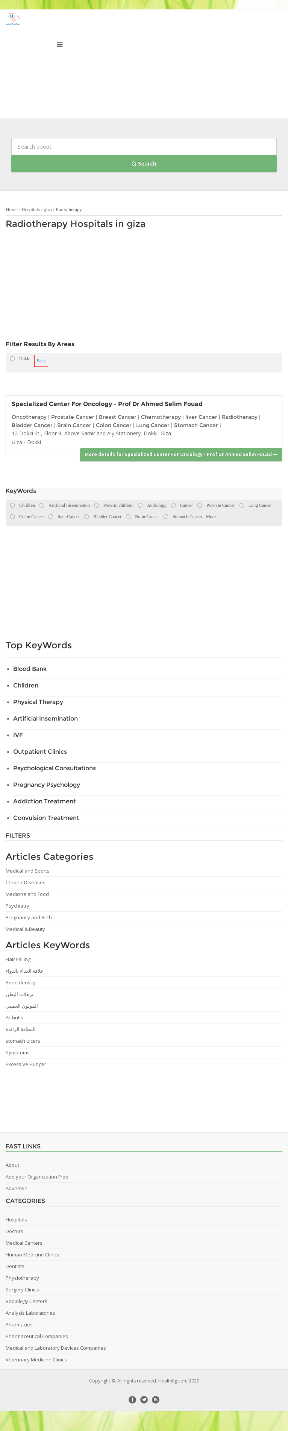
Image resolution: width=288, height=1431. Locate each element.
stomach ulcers (23, 1040)
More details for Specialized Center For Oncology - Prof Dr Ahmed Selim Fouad (181, 454)
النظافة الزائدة (21, 1029)
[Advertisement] (116, 286)
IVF (18, 735)
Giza (17, 442)
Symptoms (18, 1052)
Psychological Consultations (54, 768)
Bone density (21, 982)
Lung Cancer (153, 425)
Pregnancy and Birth (29, 917)
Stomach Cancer (196, 425)
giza (48, 209)
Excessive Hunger (26, 1064)
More (211, 516)
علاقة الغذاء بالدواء (25, 970)
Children (25, 685)
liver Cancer (201, 417)
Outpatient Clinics (40, 751)
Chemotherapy (161, 417)
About (12, 1165)
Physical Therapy (38, 702)
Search (144, 163)
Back (41, 360)
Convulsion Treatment (46, 817)
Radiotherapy (69, 209)
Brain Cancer (74, 425)
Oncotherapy (29, 417)
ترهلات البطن (19, 994)
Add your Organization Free (37, 1176)
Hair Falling (18, 959)
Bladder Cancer (32, 425)
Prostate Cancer (72, 417)
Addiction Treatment (44, 801)
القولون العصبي (22, 1005)
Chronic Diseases (25, 882)
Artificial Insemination (45, 718)
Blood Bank (30, 668)
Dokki (34, 442)
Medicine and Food (27, 894)
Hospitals (30, 209)
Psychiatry (17, 905)
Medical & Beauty (25, 929)
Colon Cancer (114, 425)
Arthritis (14, 1017)
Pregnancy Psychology (46, 784)
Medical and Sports (28, 870)
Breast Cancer (117, 417)
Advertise (16, 1188)
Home (12, 209)
